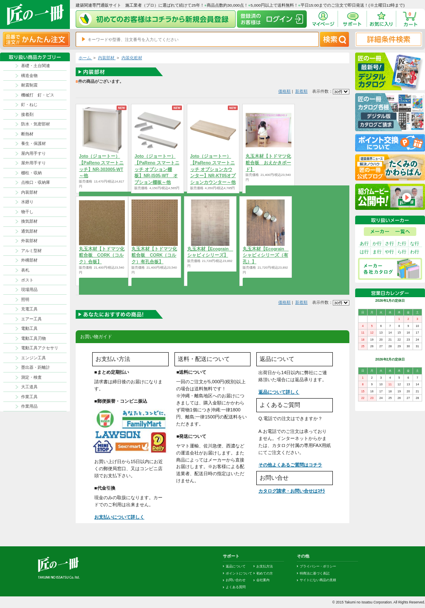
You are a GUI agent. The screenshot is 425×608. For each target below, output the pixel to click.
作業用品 (29, 406)
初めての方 (264, 573)
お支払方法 (264, 566)
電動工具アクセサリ (39, 348)
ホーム (85, 57)
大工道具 (29, 387)
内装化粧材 (132, 57)
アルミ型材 (31, 250)
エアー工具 (31, 319)
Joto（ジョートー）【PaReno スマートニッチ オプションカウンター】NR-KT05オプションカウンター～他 (213, 169)
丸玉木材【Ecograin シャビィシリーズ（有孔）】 (266, 255)
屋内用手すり (33, 153)
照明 (25, 299)
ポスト (27, 280)
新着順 (301, 91)
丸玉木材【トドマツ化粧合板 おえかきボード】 (268, 163)
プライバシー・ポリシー (318, 566)
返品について (236, 566)
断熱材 (27, 134)
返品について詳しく (278, 391)
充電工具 (29, 309)
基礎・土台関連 (35, 65)
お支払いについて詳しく (119, 516)
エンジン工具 (33, 358)
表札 (25, 270)
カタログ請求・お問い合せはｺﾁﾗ (291, 490)
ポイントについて (239, 573)
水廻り (27, 201)
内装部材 (29, 192)
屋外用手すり (33, 163)
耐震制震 (29, 85)
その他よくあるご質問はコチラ (290, 464)
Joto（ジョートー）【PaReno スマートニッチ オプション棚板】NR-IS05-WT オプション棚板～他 (156, 169)
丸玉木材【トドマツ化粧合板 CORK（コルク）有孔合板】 (154, 255)
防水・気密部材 (35, 124)
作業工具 (29, 396)
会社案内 (263, 580)
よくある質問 (236, 587)
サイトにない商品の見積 (318, 580)
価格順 (284, 91)
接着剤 (27, 114)
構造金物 (29, 75)
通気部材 (29, 231)
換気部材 (29, 221)
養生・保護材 (33, 143)
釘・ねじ (29, 104)
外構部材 (29, 260)
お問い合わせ (236, 580)
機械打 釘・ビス (37, 95)
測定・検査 (31, 377)
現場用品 (29, 289)
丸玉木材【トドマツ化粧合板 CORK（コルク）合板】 (101, 255)
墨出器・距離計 (35, 367)
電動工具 (29, 328)
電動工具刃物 (33, 338)
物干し (27, 211)
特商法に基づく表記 (314, 573)
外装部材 (29, 240)
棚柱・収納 (31, 173)
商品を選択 (268, 189)
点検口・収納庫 (35, 182)
